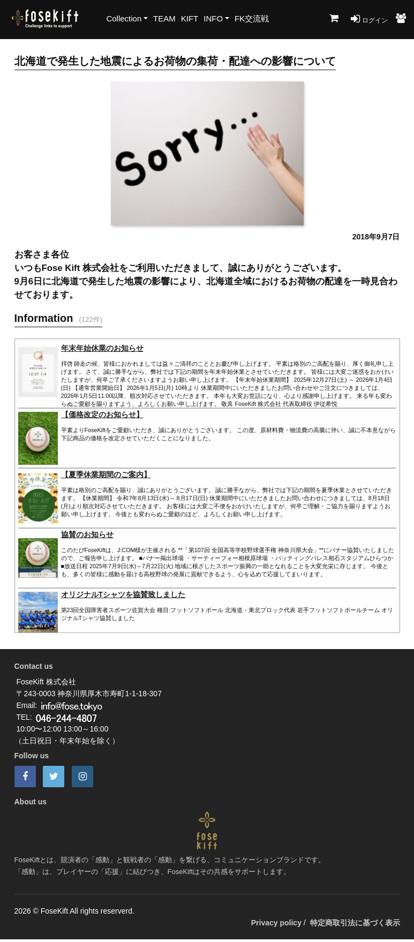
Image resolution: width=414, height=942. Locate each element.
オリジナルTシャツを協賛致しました (123, 594)
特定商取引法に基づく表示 (355, 922)
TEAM (164, 18)
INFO (213, 18)
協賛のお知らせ (87, 534)
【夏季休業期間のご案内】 (106, 474)
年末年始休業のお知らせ (102, 348)
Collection (123, 18)
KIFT (190, 18)
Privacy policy (276, 922)
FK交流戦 (252, 18)
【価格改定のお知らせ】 (102, 414)
